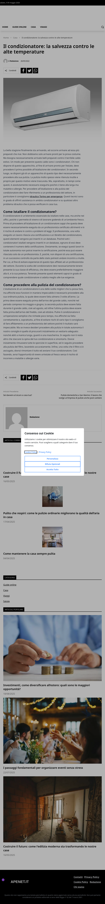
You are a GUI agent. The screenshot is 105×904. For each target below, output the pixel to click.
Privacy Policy (45, 452)
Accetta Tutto (52, 469)
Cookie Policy (31, 452)
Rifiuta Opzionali (52, 464)
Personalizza (52, 459)
